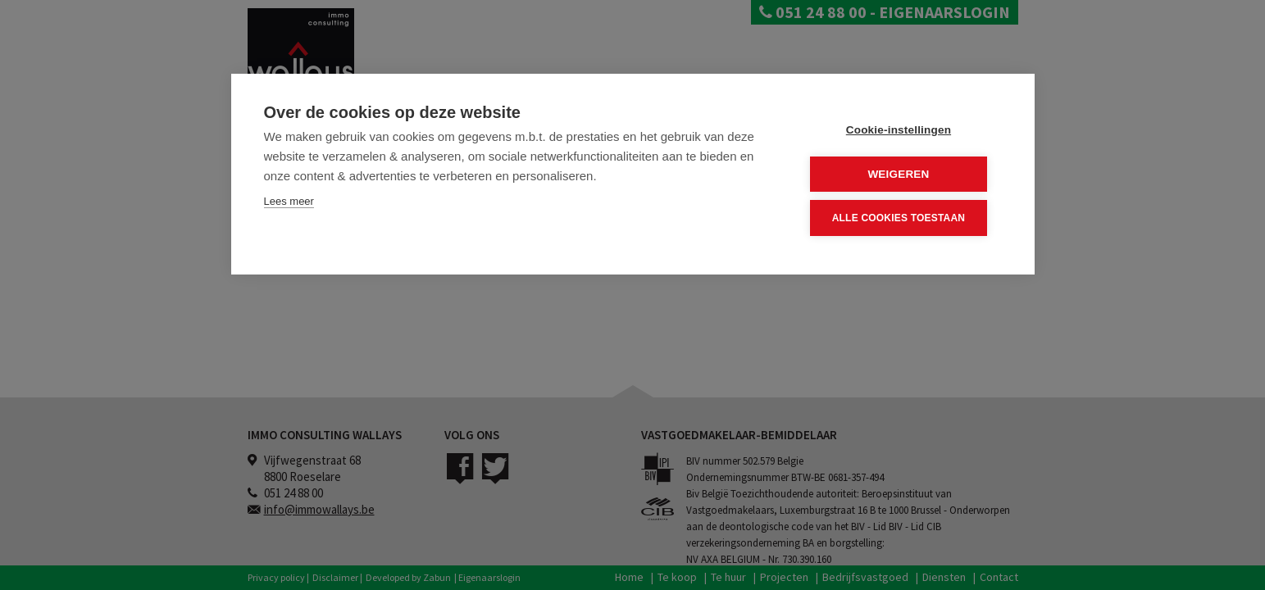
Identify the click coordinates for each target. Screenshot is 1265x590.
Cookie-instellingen (902, 130)
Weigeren (902, 173)
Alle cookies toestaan (902, 217)
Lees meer (289, 201)
